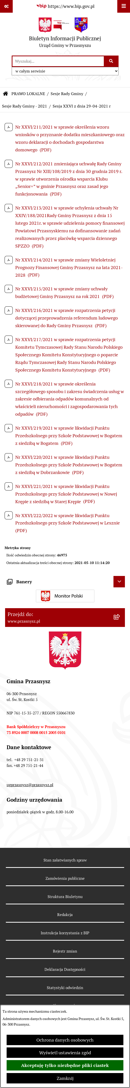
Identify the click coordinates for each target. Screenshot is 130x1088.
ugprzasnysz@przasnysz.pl (30, 784)
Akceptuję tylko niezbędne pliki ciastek (65, 1065)
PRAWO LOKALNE (28, 93)
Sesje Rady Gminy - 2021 (24, 106)
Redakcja (65, 914)
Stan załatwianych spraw (65, 860)
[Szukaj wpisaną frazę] (112, 61)
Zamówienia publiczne (65, 878)
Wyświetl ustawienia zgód (65, 1053)
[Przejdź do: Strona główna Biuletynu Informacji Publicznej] (5, 94)
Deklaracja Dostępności (65, 969)
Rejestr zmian (65, 951)
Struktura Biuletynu (65, 896)
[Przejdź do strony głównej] (65, 33)
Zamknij (65, 1078)
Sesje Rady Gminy (67, 93)
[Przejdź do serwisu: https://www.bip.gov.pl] (65, 6)
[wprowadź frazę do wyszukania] (58, 61)
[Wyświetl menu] (123, 6)
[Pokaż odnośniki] (6, 6)
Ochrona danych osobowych (65, 1040)
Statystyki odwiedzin (65, 987)
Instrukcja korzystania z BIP (65, 933)
